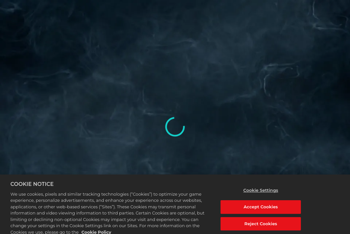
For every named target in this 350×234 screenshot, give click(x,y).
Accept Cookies (261, 209)
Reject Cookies (260, 226)
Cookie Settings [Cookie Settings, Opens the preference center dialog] (260, 193)
